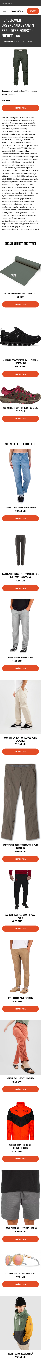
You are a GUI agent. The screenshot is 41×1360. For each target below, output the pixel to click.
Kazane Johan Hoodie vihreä (20, 1353)
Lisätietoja (20, 108)
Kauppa (33, 11)
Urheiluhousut (26, 41)
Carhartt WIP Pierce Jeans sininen (20, 507)
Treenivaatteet (10, 41)
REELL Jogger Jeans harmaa (20, 657)
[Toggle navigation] (5, 11)
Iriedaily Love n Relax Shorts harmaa (20, 1228)
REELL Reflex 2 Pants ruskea (20, 998)
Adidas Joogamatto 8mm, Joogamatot (20, 293)
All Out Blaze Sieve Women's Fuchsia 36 (20, 407)
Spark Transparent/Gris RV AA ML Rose (20, 1273)
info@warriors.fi (7, 3)
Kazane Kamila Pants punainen (20, 1078)
